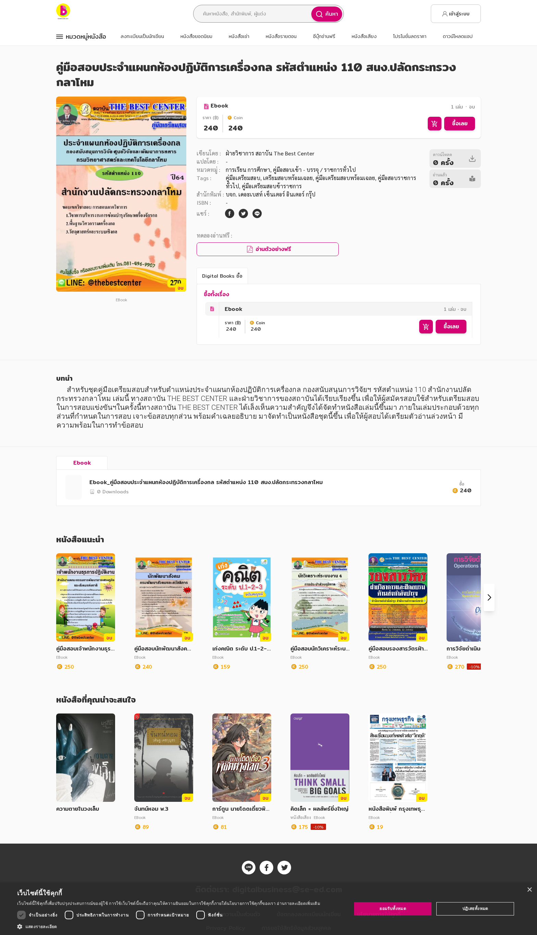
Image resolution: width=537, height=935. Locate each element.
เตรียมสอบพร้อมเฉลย (288, 177)
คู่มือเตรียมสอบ (243, 177)
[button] (168, 926)
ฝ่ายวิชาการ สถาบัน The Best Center (270, 153)
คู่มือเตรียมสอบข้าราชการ (272, 186)
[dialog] (268, 909)
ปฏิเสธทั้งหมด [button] (475, 908)
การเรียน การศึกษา (248, 169)
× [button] (529, 890)
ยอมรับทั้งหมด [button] (392, 908)
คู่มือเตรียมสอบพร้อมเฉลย (345, 177)
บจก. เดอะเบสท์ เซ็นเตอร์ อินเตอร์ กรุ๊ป (270, 194)
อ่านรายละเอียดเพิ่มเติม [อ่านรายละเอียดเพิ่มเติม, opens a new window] (298, 903)
